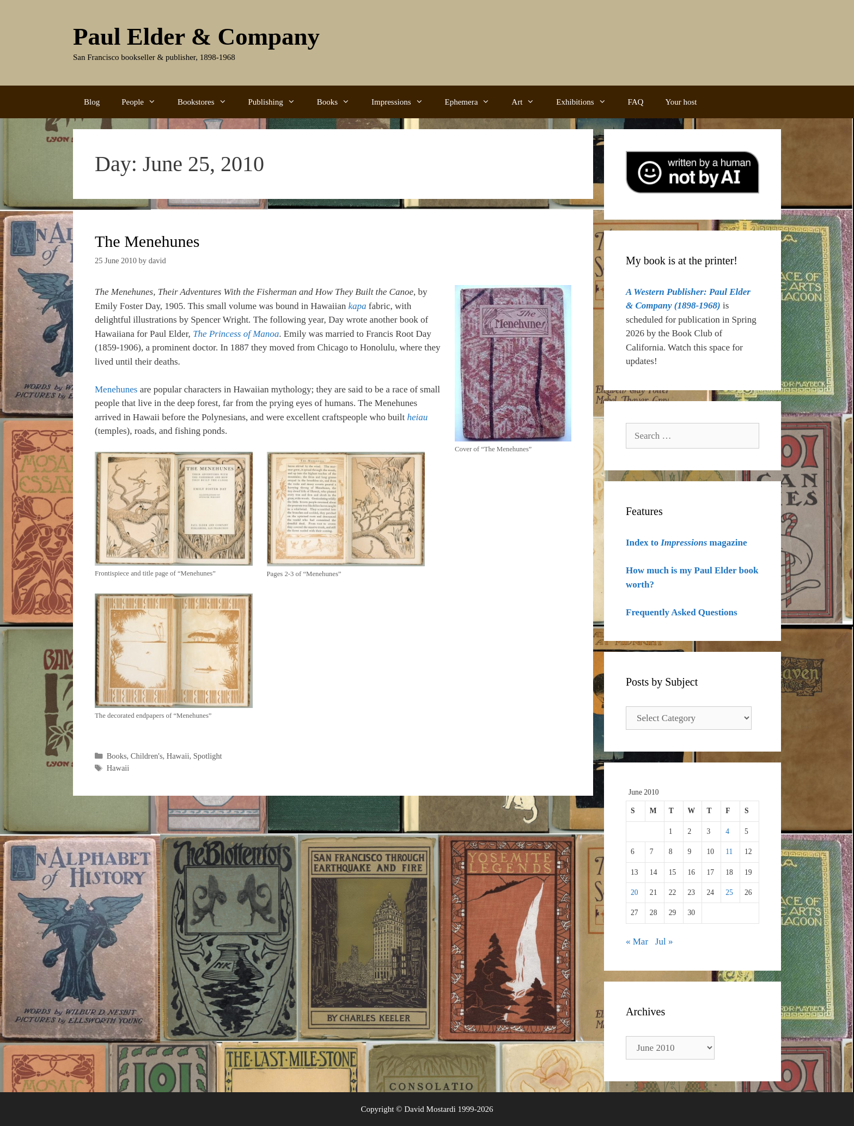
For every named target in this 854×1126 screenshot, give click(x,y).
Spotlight (207, 756)
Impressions (402, 102)
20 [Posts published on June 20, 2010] (634, 892)
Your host (681, 102)
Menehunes (116, 389)
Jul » (664, 941)
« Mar (637, 941)
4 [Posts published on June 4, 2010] (727, 831)
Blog (92, 102)
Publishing (277, 102)
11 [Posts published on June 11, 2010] (729, 851)
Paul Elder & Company (196, 36)
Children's (147, 756)
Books (339, 102)
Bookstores (207, 102)
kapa (358, 306)
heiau (417, 417)
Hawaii (178, 756)
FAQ (636, 102)
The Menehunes (147, 241)
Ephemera (473, 102)
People (144, 102)
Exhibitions (586, 102)
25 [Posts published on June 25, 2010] (729, 892)
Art (528, 102)
